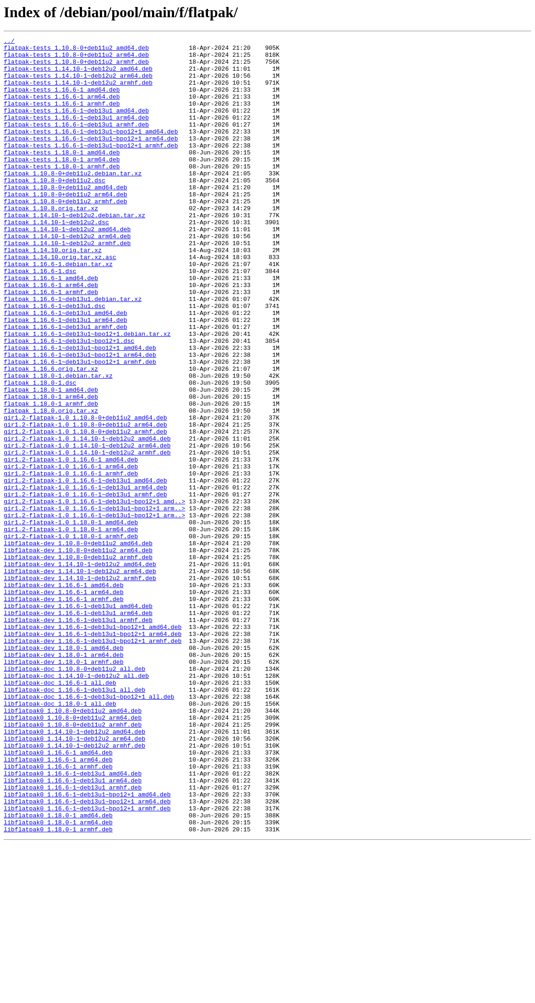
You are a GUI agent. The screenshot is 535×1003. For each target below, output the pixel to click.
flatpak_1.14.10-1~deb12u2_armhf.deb (67, 285)
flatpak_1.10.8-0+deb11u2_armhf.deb (65, 234)
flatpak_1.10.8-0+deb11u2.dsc (54, 209)
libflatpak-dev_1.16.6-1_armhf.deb (63, 712)
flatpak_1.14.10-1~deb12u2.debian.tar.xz (74, 251)
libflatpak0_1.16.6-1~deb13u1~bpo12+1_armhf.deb (87, 963)
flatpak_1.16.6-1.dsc (40, 318)
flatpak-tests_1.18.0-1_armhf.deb (62, 192)
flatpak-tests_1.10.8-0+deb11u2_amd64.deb (76, 50)
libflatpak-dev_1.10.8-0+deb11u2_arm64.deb (78, 653)
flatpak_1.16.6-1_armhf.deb (51, 343)
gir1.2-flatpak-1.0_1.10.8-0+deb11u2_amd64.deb (85, 494)
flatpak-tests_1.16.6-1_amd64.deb (62, 100)
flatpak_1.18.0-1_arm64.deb (51, 469)
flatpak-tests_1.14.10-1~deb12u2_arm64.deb (78, 84)
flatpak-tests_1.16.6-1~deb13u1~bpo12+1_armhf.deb (91, 167)
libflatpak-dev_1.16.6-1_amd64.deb (63, 695)
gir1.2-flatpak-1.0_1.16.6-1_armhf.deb (71, 561)
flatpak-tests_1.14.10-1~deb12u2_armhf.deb (78, 92)
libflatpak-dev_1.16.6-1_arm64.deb (63, 703)
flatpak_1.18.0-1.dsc (40, 452)
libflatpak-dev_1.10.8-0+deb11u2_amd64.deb (78, 645)
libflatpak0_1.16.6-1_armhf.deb (58, 913)
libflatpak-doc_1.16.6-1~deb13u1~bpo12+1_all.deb (89, 829)
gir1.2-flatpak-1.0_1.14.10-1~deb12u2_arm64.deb (87, 527)
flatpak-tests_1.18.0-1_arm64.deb (62, 184)
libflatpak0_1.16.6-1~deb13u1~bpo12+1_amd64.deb (87, 946)
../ (9, 42)
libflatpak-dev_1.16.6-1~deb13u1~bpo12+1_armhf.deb (92, 762)
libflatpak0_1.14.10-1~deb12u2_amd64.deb (74, 871)
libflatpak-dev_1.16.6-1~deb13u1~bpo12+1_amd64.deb (92, 745)
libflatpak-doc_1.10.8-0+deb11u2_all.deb (74, 795)
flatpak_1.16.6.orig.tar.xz (51, 435)
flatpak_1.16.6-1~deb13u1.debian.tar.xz (72, 352)
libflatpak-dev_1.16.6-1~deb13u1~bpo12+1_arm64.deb (92, 753)
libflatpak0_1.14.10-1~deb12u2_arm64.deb (74, 879)
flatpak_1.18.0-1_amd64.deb (51, 460)
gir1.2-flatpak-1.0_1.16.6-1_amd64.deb (71, 544)
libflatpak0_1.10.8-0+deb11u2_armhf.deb (72, 862)
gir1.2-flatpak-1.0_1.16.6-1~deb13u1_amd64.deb (85, 569)
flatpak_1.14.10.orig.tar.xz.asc (60, 301)
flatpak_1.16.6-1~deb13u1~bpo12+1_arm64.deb (80, 419)
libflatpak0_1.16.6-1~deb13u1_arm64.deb (72, 929)
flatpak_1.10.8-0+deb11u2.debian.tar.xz (72, 201)
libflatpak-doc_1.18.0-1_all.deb (60, 837)
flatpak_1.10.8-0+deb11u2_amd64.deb (65, 218)
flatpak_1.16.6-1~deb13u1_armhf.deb (65, 385)
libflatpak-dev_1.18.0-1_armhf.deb (63, 787)
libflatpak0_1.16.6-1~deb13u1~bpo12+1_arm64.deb (87, 954)
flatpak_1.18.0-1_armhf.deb (51, 477)
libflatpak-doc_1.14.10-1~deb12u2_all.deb (76, 804)
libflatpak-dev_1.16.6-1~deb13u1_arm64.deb (78, 728)
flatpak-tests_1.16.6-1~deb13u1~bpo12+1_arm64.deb (91, 159)
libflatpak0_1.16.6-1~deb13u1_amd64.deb (72, 921)
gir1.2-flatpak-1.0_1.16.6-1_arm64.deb (71, 552)
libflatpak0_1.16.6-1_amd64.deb (58, 896)
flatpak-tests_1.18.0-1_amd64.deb (62, 176)
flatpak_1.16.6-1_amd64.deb (51, 326)
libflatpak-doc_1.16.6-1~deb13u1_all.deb (74, 820)
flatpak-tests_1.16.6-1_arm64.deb (62, 109)
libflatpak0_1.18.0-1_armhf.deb (58, 988)
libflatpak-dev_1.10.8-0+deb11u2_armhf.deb (78, 661)
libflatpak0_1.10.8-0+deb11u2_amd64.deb (72, 846)
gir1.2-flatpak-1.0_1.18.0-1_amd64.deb (71, 619)
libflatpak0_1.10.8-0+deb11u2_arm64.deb (72, 854)
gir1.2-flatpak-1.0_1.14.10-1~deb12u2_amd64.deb (87, 519)
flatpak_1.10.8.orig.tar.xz (51, 243)
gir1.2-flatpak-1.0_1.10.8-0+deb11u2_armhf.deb (85, 511)
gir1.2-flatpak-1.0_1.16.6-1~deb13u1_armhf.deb (85, 586)
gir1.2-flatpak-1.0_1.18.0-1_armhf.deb (71, 636)
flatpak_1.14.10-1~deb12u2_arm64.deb (67, 276)
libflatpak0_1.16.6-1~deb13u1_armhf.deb (72, 938)
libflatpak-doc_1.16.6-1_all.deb (60, 812)
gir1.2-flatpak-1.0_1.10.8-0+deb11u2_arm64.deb (85, 502)
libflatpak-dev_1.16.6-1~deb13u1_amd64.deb (78, 720)
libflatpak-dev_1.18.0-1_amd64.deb (63, 770)
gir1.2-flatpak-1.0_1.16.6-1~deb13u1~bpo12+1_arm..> (94, 603)
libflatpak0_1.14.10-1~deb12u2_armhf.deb (74, 887)
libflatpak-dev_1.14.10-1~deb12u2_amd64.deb (80, 670)
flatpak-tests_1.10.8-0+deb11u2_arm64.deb (76, 58)
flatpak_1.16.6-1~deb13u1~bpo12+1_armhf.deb (80, 427)
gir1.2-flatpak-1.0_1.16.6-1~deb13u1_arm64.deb (85, 578)
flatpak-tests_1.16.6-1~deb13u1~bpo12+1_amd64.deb (91, 151)
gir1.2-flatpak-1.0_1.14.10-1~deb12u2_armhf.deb (87, 536)
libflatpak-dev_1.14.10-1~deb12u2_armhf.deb (80, 686)
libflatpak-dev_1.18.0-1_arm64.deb (63, 779)
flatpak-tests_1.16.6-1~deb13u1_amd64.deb (76, 125)
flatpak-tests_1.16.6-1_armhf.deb (62, 117)
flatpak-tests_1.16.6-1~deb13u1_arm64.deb (76, 134)
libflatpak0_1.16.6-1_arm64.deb (58, 904)
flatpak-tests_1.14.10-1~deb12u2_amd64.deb (78, 75)
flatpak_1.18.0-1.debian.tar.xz (58, 444)
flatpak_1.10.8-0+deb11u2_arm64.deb (65, 226)
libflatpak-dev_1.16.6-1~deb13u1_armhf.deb (78, 737)
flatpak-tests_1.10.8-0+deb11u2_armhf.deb (76, 67)
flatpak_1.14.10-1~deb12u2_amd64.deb (67, 268)
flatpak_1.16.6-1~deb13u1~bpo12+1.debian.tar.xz (87, 393)
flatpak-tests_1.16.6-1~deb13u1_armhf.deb (76, 142)
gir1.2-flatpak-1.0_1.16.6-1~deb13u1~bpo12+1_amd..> (94, 594)
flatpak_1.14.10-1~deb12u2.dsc (56, 259)
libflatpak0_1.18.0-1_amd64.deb (58, 971)
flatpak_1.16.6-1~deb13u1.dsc (54, 360)
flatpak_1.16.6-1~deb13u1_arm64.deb (65, 377)
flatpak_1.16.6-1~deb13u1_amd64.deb (65, 368)
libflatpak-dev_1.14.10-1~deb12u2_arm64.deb (80, 678)
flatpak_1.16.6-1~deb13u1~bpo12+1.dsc (69, 402)
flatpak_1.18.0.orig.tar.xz (51, 485)
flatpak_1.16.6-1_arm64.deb (51, 335)
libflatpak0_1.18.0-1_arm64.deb (58, 980)
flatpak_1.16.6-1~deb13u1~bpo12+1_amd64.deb (80, 410)
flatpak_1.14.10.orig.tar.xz (53, 293)
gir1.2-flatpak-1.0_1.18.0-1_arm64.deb (71, 628)
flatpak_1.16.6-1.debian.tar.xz (58, 310)
